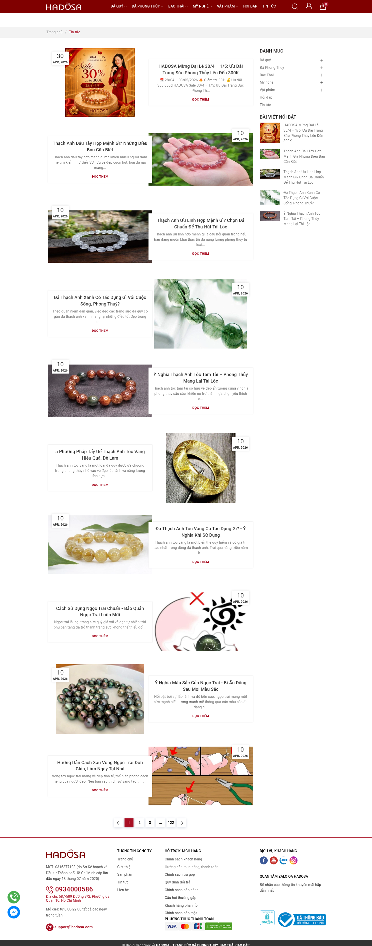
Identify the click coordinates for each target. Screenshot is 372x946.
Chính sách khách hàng (183, 859)
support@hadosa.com (69, 920)
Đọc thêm (200, 99)
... (160, 823)
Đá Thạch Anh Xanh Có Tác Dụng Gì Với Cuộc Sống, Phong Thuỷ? (302, 198)
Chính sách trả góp (180, 874)
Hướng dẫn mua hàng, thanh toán (191, 867)
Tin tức (269, 6)
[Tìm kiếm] (295, 6)
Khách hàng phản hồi (181, 905)
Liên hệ (123, 890)
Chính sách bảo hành (181, 890)
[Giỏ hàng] (323, 6)
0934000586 (69, 882)
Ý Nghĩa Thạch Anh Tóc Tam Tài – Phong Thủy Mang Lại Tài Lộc (302, 218)
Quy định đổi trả (177, 882)
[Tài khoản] (309, 6)
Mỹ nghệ (202, 7)
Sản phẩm (125, 874)
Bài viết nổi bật (278, 117)
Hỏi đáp (250, 6)
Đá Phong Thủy (147, 7)
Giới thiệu (124, 867)
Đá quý (118, 7)
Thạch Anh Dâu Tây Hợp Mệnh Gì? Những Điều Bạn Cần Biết (304, 156)
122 (171, 823)
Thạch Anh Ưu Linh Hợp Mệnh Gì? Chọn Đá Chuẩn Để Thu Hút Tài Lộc (304, 177)
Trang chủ (125, 859)
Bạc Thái (178, 7)
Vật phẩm (227, 7)
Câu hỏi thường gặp (180, 898)
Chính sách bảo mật (181, 913)
